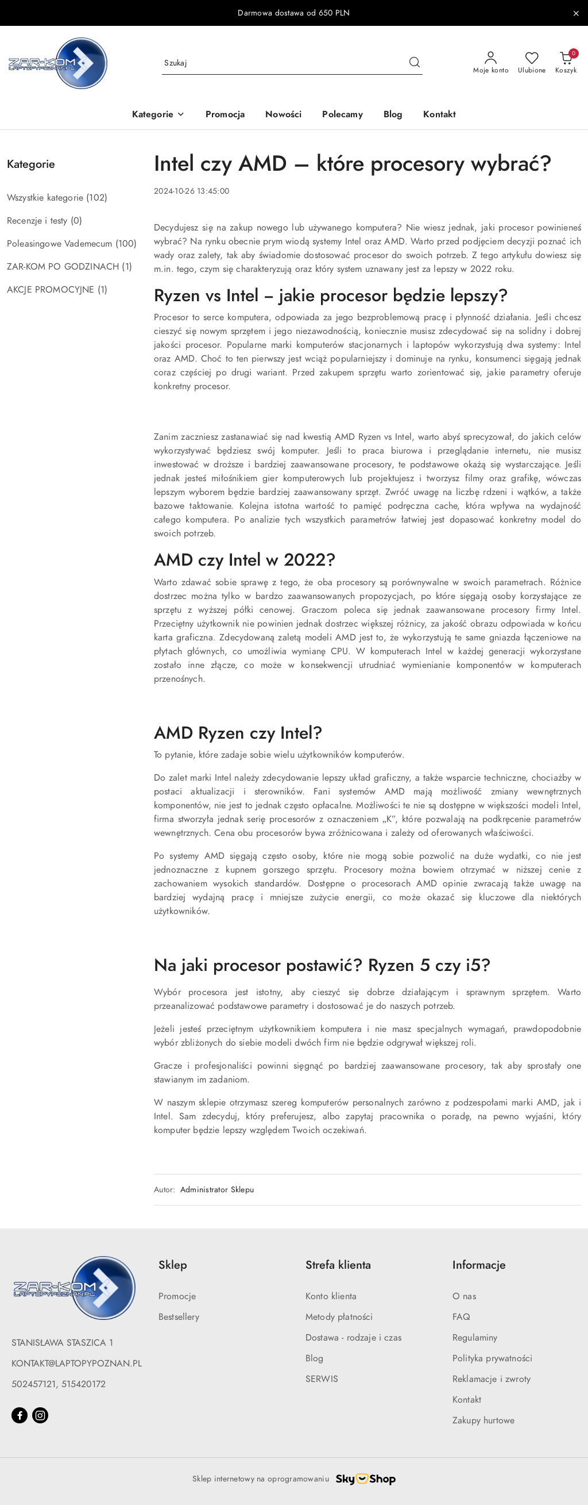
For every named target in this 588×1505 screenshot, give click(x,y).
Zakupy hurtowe (483, 1420)
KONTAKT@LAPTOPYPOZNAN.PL (76, 1363)
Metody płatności (339, 1317)
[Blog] (393, 115)
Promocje (177, 1296)
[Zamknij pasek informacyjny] (576, 13)
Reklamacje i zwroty (491, 1379)
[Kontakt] (440, 115)
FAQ (461, 1317)
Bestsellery (178, 1317)
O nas (464, 1296)
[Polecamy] (342, 115)
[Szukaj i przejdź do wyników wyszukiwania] (415, 63)
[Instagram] (40, 1415)
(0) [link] (76, 220)
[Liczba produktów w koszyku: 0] (566, 63)
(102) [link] (96, 197)
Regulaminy (475, 1337)
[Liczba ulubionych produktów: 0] (532, 63)
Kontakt (466, 1399)
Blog (314, 1358)
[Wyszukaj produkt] (292, 63)
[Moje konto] (491, 63)
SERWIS (321, 1379)
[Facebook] (19, 1415)
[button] (158, 115)
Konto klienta (331, 1296)
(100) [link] (126, 243)
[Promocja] (225, 115)
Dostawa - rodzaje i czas (353, 1337)
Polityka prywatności (492, 1358)
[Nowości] (283, 115)
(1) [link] (126, 266)
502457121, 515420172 (58, 1384)
